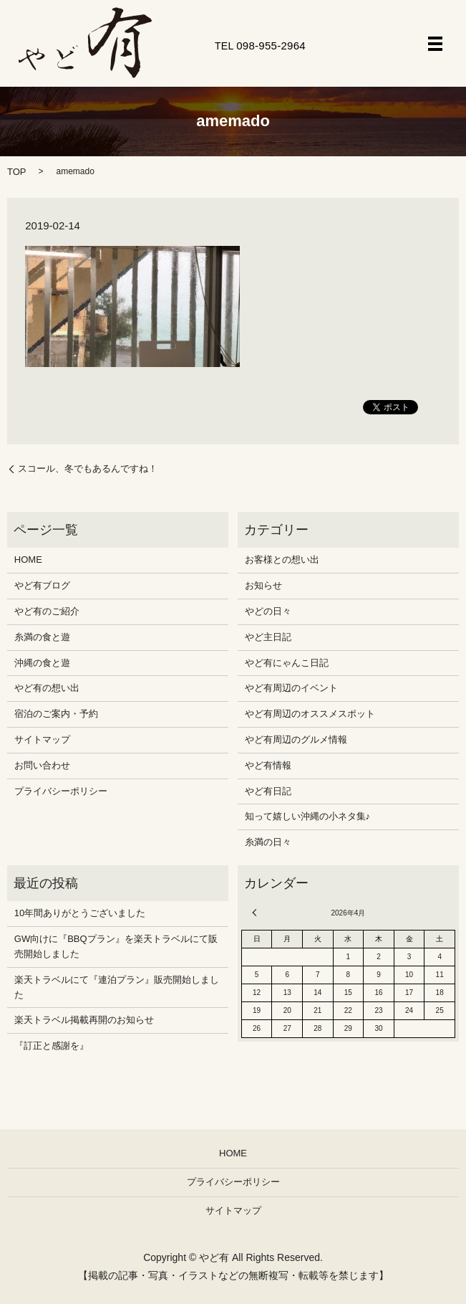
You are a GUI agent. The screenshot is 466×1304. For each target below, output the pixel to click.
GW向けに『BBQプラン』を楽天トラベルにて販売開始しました (116, 946)
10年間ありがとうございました (79, 913)
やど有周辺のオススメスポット (310, 713)
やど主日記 (268, 637)
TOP (16, 171)
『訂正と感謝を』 (51, 1045)
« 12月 (256, 912)
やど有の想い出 (46, 687)
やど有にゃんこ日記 (287, 662)
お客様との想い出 (282, 559)
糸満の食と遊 (42, 637)
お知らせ (263, 585)
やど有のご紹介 (46, 611)
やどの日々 (268, 611)
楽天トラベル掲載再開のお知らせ (84, 1019)
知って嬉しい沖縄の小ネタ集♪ (308, 816)
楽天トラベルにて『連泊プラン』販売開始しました (116, 987)
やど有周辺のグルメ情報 (296, 739)
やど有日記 (268, 791)
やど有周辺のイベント (291, 687)
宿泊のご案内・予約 (56, 713)
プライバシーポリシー (60, 791)
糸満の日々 (268, 842)
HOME (28, 559)
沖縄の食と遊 (42, 662)
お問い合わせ (42, 765)
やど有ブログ (42, 585)
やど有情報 (268, 765)
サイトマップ (42, 739)
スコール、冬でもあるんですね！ (87, 468)
